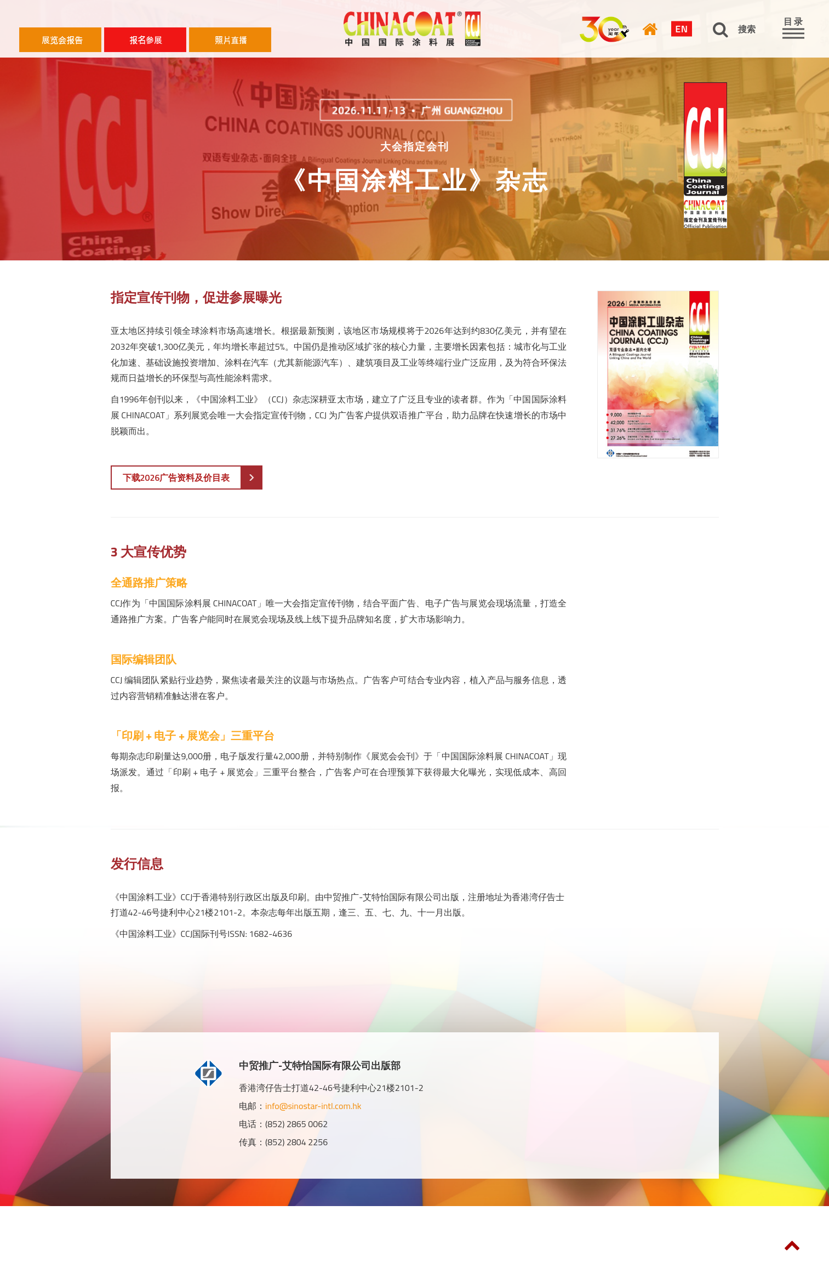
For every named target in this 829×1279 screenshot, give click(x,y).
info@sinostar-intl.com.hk (313, 1105)
